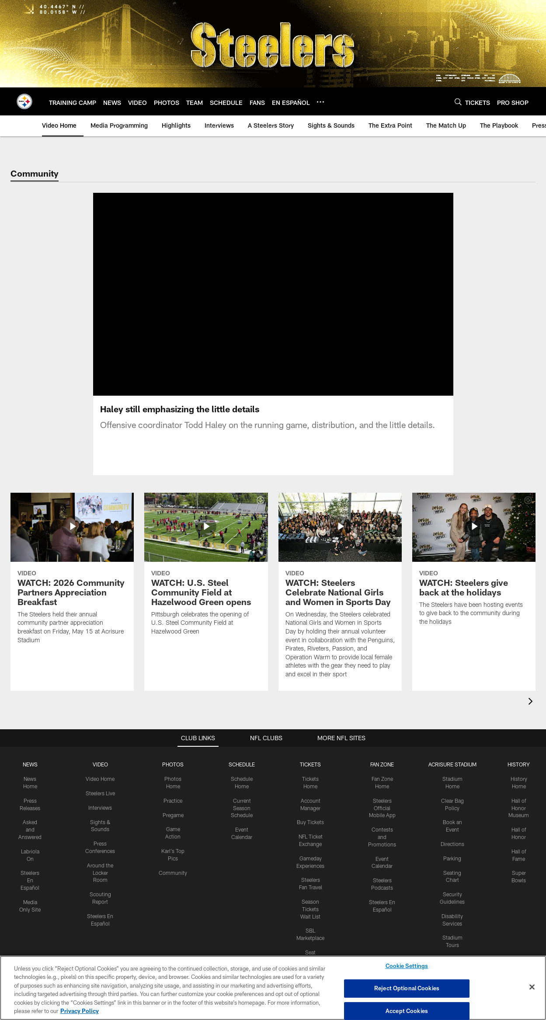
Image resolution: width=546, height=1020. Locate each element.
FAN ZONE (382, 775)
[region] (273, 988)
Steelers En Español (30, 890)
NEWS (30, 775)
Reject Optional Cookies (406, 988)
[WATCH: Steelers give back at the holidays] (474, 575)
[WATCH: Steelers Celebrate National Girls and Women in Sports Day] (340, 601)
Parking (452, 869)
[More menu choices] (320, 101)
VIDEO (100, 775)
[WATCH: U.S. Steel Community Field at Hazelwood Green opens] (206, 580)
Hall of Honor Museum (518, 818)
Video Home (100, 789)
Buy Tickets (310, 832)
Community (173, 883)
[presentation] (532, 712)
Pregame (173, 825)
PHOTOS (173, 775)
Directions (452, 854)
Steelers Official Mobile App (382, 818)
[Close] (532, 987)
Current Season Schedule (242, 818)
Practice (172, 811)
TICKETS (310, 775)
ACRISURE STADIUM (452, 775)
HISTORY (519, 775)
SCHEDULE (242, 775)
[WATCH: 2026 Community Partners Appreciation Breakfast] (72, 584)
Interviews (100, 818)
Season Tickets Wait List (310, 919)
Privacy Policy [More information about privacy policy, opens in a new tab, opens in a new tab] (79, 1010)
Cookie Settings (407, 966)
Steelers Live (100, 804)
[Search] (458, 102)
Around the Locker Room (100, 883)
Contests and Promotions (382, 847)
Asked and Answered (30, 839)
